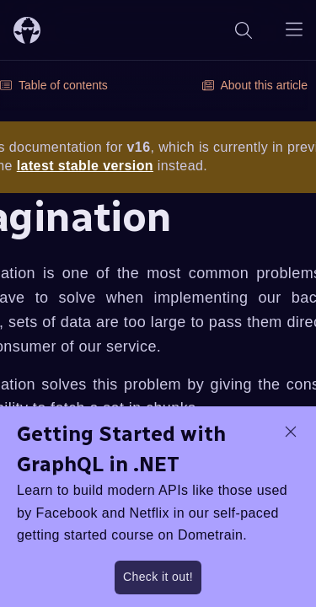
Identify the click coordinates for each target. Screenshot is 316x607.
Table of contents (54, 85)
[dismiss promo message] (291, 432)
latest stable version (85, 165)
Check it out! (158, 576)
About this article (255, 85)
